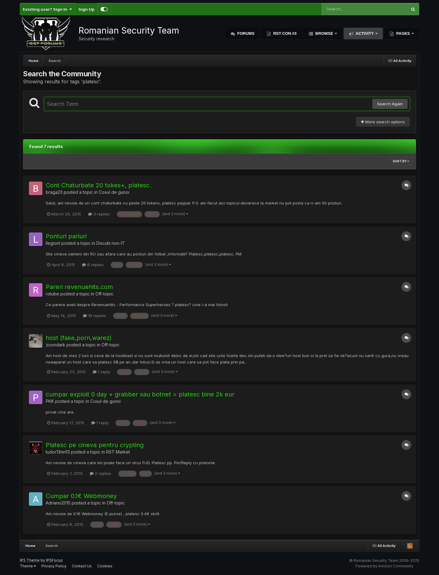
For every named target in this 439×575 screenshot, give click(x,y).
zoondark (55, 344)
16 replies (94, 315)
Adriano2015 (58, 502)
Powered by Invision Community (384, 566)
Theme (28, 566)
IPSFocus (54, 560)
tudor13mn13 (58, 451)
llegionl (53, 243)
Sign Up (86, 9)
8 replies (93, 264)
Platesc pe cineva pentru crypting (95, 445)
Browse (324, 33)
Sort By (401, 161)
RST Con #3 (284, 33)
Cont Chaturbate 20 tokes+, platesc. (98, 185)
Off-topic (104, 293)
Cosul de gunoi (114, 192)
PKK (50, 401)
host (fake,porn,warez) (79, 338)
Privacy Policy (53, 566)
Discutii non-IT (110, 243)
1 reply (101, 371)
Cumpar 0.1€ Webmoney (81, 496)
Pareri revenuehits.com (79, 287)
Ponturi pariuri (66, 236)
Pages (403, 33)
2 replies (100, 473)
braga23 (54, 192)
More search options (383, 121)
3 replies (99, 214)
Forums (245, 33)
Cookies (104, 566)
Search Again (390, 103)
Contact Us (82, 566)
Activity (365, 33)
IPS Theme (30, 560)
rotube (52, 293)
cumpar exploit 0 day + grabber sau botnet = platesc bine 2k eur (140, 394)
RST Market (118, 451)
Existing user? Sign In (47, 9)
